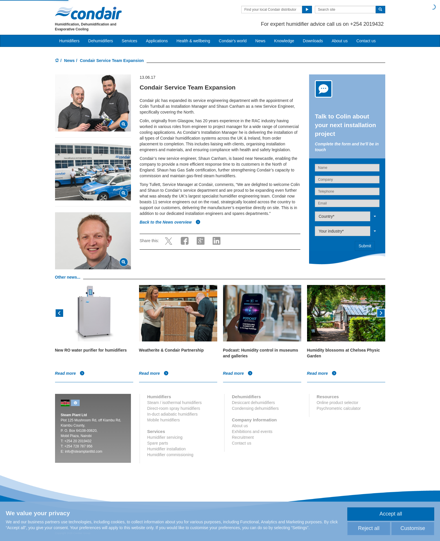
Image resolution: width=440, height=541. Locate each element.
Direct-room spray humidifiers (173, 408)
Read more (70, 373)
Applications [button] (157, 41)
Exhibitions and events (252, 431)
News (260, 41)
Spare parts (157, 443)
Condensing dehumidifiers (255, 408)
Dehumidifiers (100, 41)
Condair (88, 13)
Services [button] (129, 41)
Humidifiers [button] (69, 41)
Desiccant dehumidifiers (253, 402)
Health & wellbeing (193, 41)
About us (340, 41)
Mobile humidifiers (163, 420)
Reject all (368, 528)
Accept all (390, 514)
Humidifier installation (166, 449)
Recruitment (242, 437)
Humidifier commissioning (170, 454)
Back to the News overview (170, 222)
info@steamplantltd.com (83, 451)
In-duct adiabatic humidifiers (172, 414)
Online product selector (337, 402)
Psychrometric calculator (339, 408)
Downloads (313, 41)
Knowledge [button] (284, 41)
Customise (412, 528)
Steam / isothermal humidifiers (174, 402)
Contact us (366, 41)
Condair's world (233, 41)
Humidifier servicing (164, 437)
